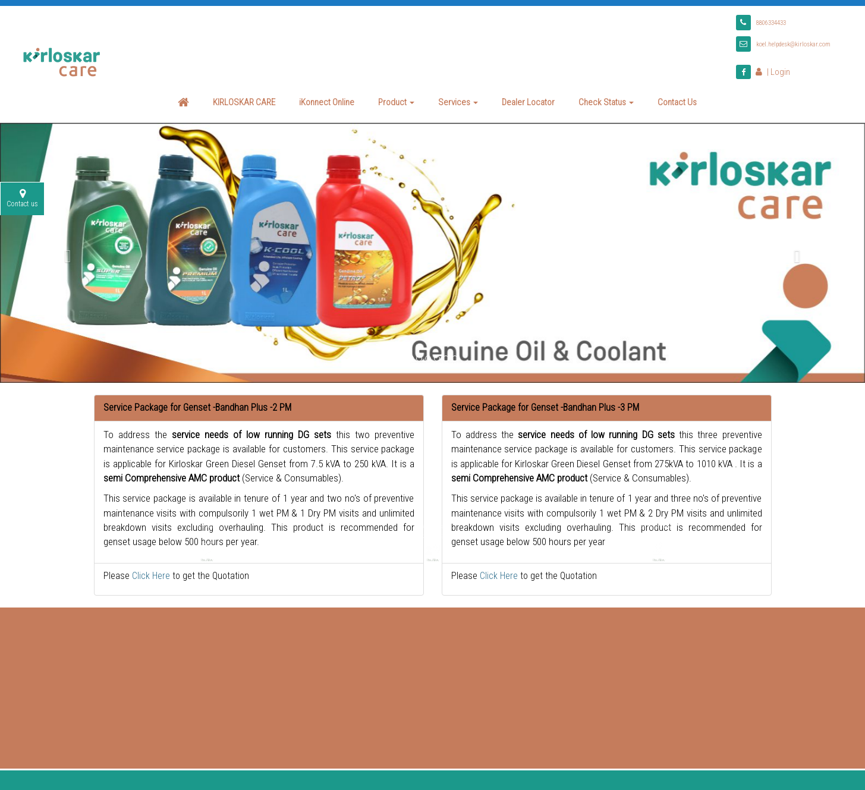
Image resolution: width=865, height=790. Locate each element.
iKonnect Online (326, 98)
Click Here (151, 572)
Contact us (22, 194)
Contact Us (677, 98)
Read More (206, 513)
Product (396, 98)
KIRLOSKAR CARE (244, 98)
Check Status (606, 98)
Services (458, 98)
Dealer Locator (528, 98)
